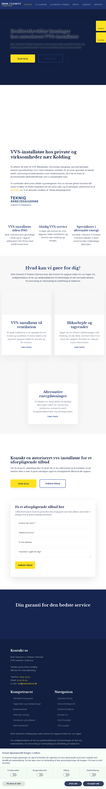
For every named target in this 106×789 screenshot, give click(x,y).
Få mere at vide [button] (14, 784)
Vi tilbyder (41, 5)
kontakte (15, 190)
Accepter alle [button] (93, 784)
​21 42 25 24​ (22, 680)
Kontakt (98, 5)
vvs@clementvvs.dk (27, 683)
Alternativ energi (60, 5)
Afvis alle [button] (73, 784)
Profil (76, 5)
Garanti (87, 5)
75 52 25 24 (24, 677)
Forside (28, 5)
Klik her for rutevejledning (23, 670)
